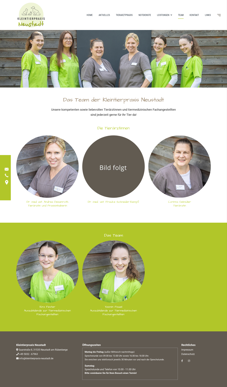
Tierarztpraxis (124, 15)
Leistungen (163, 15)
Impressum (187, 349)
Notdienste (145, 15)
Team (181, 15)
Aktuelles (104, 15)
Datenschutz (188, 354)
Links (208, 15)
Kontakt (194, 15)
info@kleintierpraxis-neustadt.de (36, 358)
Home (90, 15)
